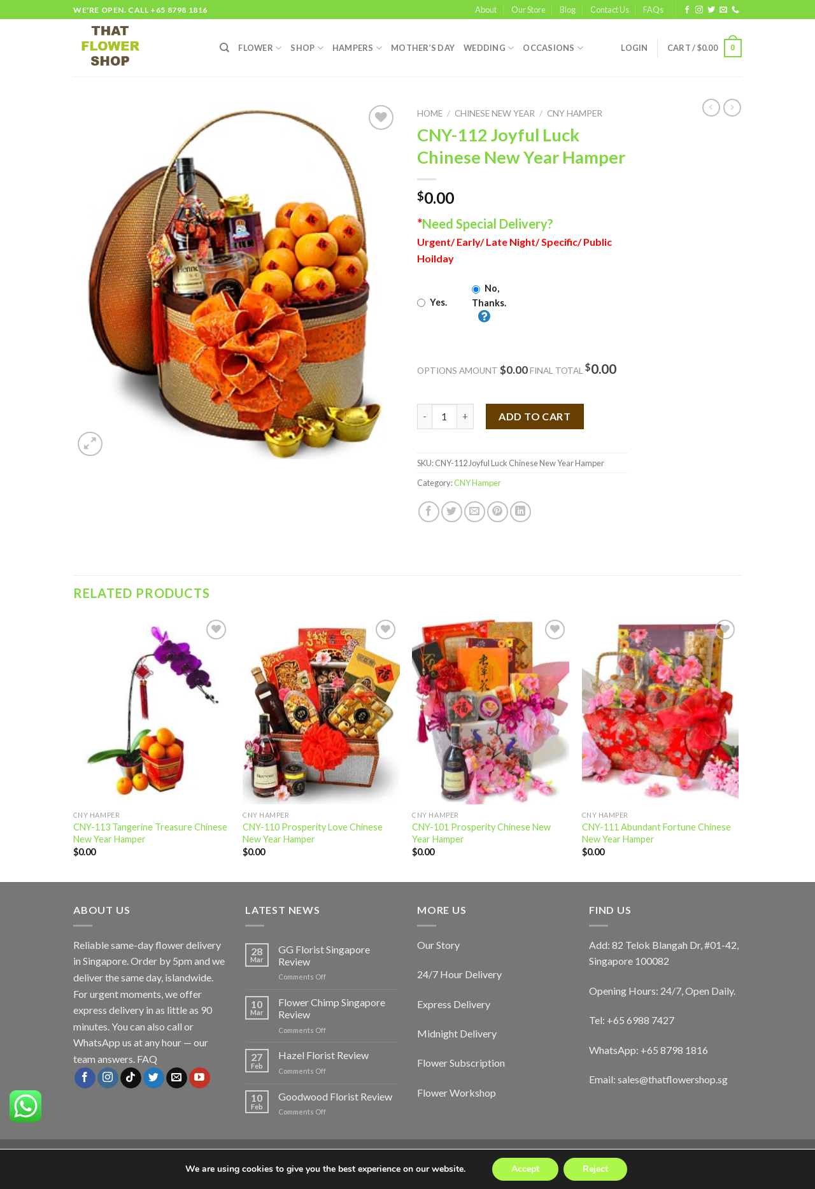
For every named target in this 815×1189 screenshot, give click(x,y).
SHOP (306, 48)
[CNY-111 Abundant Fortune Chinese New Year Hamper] (660, 710)
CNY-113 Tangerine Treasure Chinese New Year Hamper (150, 833)
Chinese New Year (495, 113)
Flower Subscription (461, 1063)
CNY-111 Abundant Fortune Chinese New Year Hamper (656, 833)
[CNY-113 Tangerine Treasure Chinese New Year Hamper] (151, 710)
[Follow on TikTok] (130, 1078)
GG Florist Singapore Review (324, 955)
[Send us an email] (723, 10)
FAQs (653, 9)
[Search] (224, 48)
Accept (525, 1169)
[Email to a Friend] (474, 511)
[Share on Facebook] (428, 511)
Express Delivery (453, 1004)
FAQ (147, 1059)
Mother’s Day (423, 48)
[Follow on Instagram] (699, 10)
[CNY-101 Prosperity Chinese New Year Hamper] (490, 710)
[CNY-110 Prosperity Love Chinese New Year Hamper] (321, 710)
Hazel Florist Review (323, 1055)
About (486, 9)
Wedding (489, 48)
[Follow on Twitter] (711, 10)
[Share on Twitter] (451, 511)
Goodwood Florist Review (335, 1096)
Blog (568, 9)
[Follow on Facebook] (687, 10)
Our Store (528, 9)
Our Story (438, 945)
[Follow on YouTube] (199, 1078)
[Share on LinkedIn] (520, 511)
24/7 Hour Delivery (459, 974)
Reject (595, 1169)
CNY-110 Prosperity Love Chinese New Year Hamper (313, 833)
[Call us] (735, 10)
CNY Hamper (574, 113)
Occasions (553, 48)
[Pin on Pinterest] (497, 511)
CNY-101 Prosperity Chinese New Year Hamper (481, 833)
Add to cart (534, 416)
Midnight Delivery (457, 1033)
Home (430, 113)
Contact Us (609, 9)
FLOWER (259, 48)
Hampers (357, 48)
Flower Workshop (456, 1092)
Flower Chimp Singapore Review (331, 1008)
